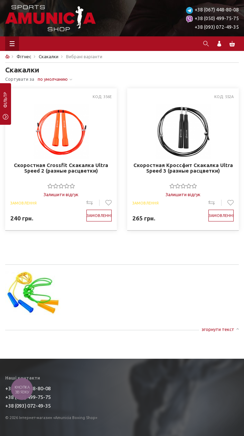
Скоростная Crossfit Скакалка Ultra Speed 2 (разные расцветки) (61, 168)
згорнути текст (217, 329)
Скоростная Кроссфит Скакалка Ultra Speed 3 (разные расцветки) (183, 168)
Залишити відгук (61, 194)
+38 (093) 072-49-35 (217, 27)
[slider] (61, 186)
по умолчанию (53, 79)
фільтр (5, 102)
